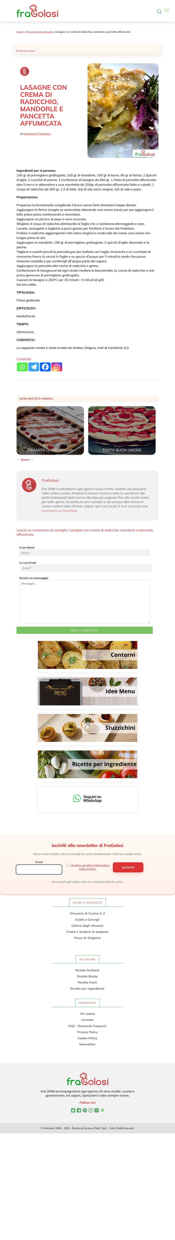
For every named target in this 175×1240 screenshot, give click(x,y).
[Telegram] (33, 366)
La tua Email (84, 566)
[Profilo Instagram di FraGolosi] (90, 1111)
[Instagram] (56, 366)
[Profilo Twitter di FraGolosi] (73, 1111)
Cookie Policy (87, 1038)
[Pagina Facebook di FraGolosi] (79, 1111)
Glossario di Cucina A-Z (87, 913)
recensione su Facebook (59, 510)
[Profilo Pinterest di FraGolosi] (85, 1111)
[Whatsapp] (22, 366)
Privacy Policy (87, 1032)
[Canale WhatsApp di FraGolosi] (102, 1111)
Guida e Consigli (87, 919)
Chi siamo (87, 1013)
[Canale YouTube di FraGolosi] (96, 1111)
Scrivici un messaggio (84, 599)
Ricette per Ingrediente (87, 988)
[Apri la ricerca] (159, 11)
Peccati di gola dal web (39, 31)
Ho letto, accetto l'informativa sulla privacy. (90, 867)
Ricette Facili (87, 982)
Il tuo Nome (84, 551)
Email (39, 862)
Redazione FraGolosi (37, 134)
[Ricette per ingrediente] (87, 764)
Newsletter (87, 1044)
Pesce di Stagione (87, 938)
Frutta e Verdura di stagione (87, 932)
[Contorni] (87, 655)
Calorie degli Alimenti (87, 925)
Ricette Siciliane (88, 970)
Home (20, 31)
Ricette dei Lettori (25, 50)
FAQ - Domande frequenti (87, 1026)
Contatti (88, 1020)
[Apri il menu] (167, 10)
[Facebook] (45, 366)
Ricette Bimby (87, 976)
